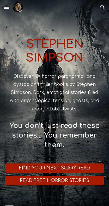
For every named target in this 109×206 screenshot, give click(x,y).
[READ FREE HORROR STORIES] (54, 180)
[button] (6, 7)
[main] (54, 45)
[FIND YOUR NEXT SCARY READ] (54, 168)
